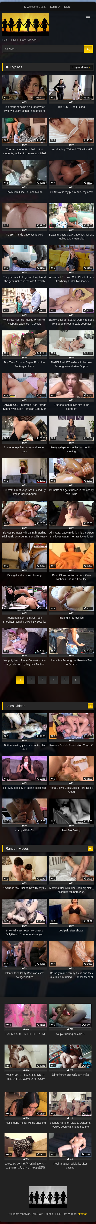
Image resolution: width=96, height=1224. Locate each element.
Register (66, 6)
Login (53, 6)
